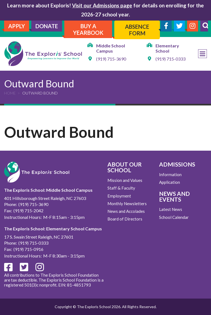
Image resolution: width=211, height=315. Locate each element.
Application (169, 182)
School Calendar (174, 217)
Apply (16, 26)
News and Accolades (126, 211)
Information (170, 174)
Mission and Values (124, 180)
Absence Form (137, 29)
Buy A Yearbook (88, 29)
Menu (202, 53)
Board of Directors (124, 218)
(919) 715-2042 (28, 210)
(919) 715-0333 (170, 58)
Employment (119, 195)
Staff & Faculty (121, 187)
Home (10, 93)
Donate (46, 26)
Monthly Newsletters (127, 203)
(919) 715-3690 (111, 58)
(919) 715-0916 (28, 249)
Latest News (170, 209)
